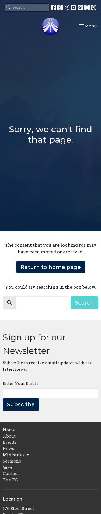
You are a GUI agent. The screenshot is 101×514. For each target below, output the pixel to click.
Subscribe (21, 404)
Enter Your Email (20, 383)
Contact (11, 473)
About (9, 436)
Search (84, 302)
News (8, 448)
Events (9, 442)
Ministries (16, 455)
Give (7, 467)
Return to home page (50, 267)
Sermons (12, 461)
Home (9, 430)
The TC (10, 480)
